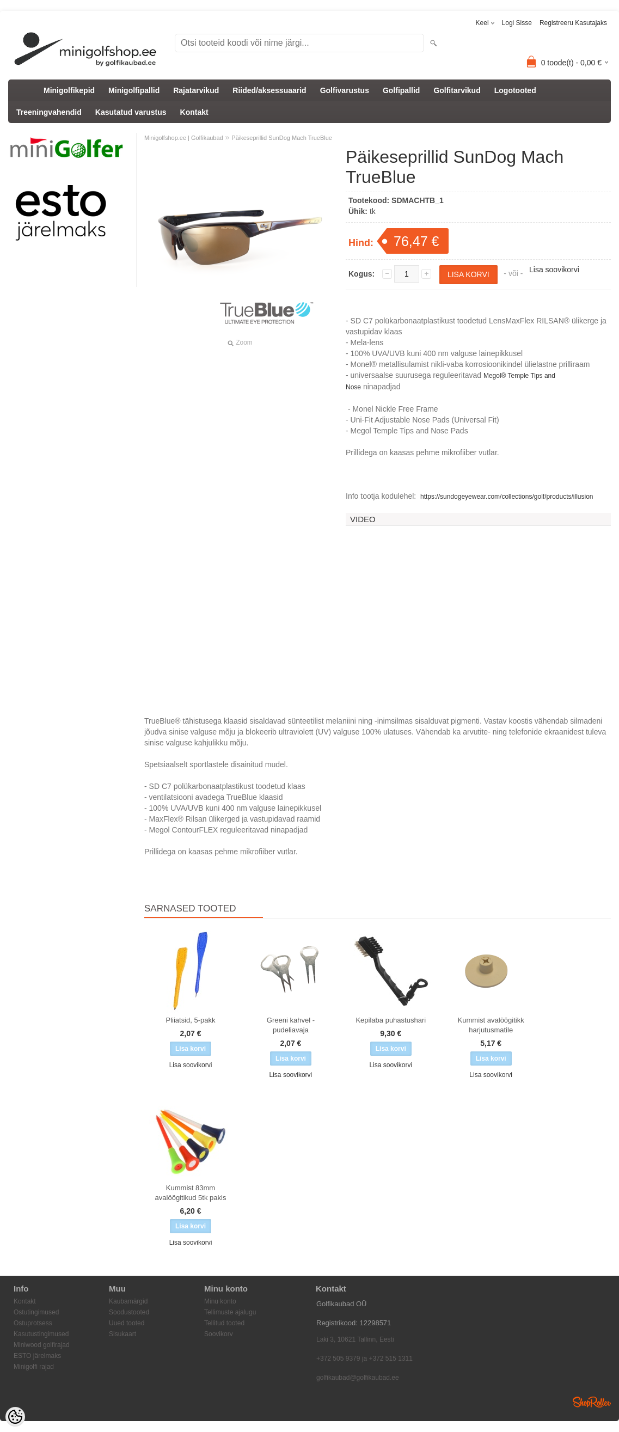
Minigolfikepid (69, 90)
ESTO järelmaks (37, 1356)
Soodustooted (129, 1312)
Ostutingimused (36, 1312)
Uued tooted (126, 1323)
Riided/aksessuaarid (269, 90)
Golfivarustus (344, 90)
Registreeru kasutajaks (573, 23)
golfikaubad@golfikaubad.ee (357, 1377)
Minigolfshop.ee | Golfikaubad (183, 137)
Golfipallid (401, 90)
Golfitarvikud (456, 90)
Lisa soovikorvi (554, 269)
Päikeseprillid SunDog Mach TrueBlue (281, 137)
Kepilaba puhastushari (391, 1020)
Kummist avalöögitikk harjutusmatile (491, 1025)
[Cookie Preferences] (15, 1417)
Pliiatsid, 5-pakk (190, 1020)
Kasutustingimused (41, 1334)
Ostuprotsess (33, 1323)
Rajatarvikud (196, 90)
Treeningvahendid (49, 112)
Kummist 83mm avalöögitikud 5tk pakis (190, 1193)
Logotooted (515, 90)
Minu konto (220, 1301)
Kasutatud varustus (131, 112)
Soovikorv (218, 1334)
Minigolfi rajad (34, 1366)
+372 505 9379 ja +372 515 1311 (364, 1358)
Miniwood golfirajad (42, 1345)
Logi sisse (517, 23)
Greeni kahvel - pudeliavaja (291, 1025)
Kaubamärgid (128, 1301)
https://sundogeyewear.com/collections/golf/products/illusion (506, 496)
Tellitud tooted (224, 1323)
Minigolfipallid (134, 90)
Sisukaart (122, 1334)
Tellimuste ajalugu (230, 1312)
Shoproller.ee (592, 1402)
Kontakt (194, 112)
